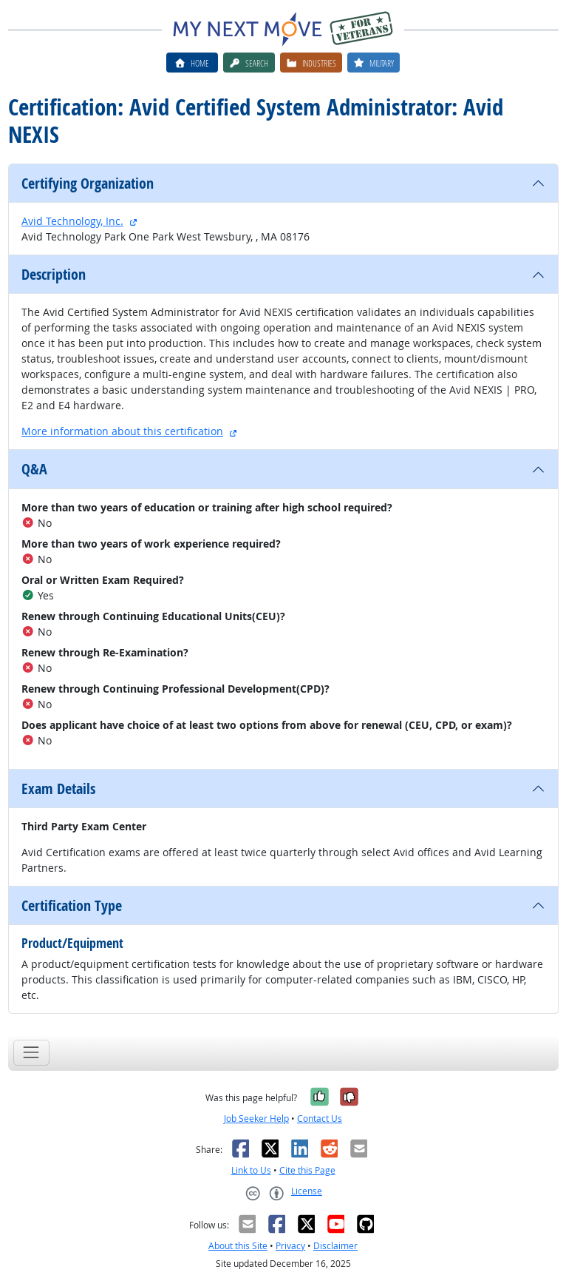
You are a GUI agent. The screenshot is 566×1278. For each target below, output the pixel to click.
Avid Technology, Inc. (72, 221)
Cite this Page (307, 1170)
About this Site (237, 1246)
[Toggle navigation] (31, 1053)
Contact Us (319, 1118)
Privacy (290, 1246)
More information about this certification (122, 431)
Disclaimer (335, 1246)
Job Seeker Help (256, 1118)
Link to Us (251, 1170)
